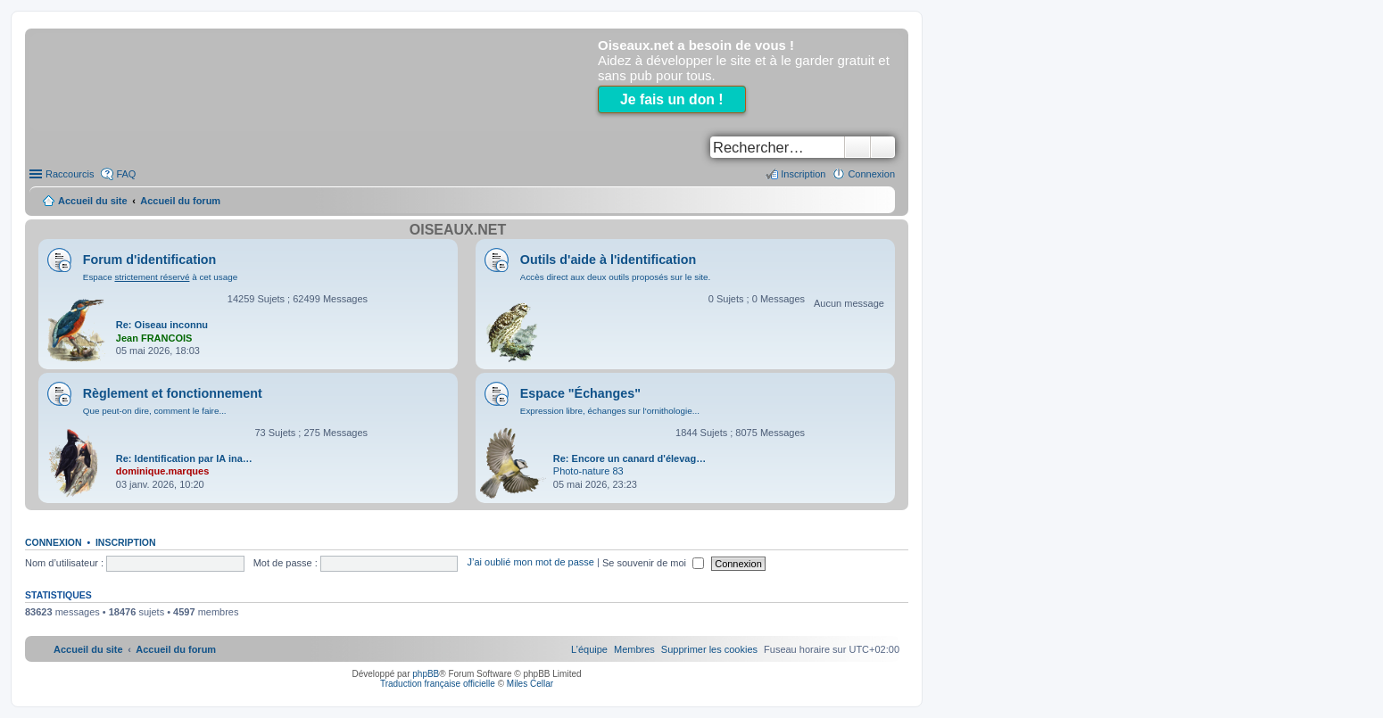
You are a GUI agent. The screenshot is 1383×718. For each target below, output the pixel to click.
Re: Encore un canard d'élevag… (629, 458)
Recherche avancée (883, 147)
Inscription (125, 542)
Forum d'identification (150, 259)
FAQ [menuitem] (126, 174)
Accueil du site (93, 200)
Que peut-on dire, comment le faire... (155, 411)
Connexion (53, 542)
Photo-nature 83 (588, 471)
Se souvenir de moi (653, 562)
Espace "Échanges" (580, 393)
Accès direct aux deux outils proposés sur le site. (615, 277)
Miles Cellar (530, 684)
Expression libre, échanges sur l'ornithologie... (610, 411)
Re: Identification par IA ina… (184, 458)
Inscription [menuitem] (803, 174)
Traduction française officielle (437, 684)
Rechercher (857, 147)
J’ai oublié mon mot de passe (530, 562)
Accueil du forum (180, 200)
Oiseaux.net (458, 229)
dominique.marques (163, 471)
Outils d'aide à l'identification (608, 259)
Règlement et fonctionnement (172, 393)
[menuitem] (709, 649)
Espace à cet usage (160, 277)
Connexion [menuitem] (871, 174)
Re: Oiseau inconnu (162, 324)
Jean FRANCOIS (154, 338)
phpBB (425, 674)
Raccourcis (70, 174)
